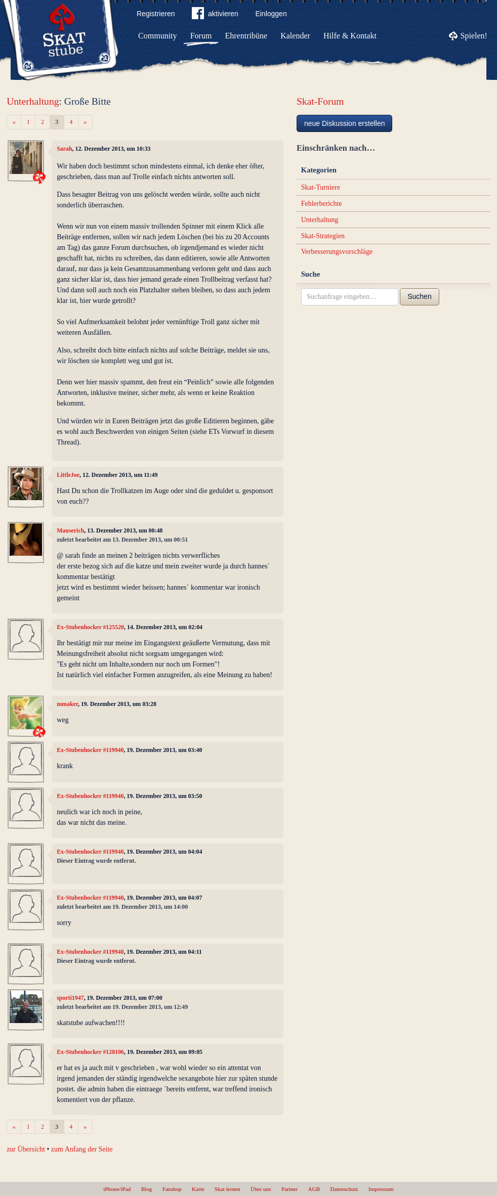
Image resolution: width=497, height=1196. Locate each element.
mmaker (67, 703)
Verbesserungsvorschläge (337, 251)
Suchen (419, 296)
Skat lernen (227, 1189)
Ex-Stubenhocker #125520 (90, 627)
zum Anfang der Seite (82, 1149)
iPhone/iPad (117, 1189)
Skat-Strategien (323, 236)
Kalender (295, 35)
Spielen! (474, 35)
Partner (289, 1189)
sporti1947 (70, 997)
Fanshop (172, 1189)
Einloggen (270, 14)
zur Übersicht (26, 1149)
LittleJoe (68, 474)
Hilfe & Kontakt (350, 35)
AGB (314, 1189)
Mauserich (70, 530)
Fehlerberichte (321, 203)
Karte (198, 1189)
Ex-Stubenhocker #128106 (90, 1051)
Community (157, 35)
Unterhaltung (33, 101)
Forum (201, 35)
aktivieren (215, 15)
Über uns (261, 1189)
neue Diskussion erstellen (344, 123)
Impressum (381, 1189)
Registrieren (156, 14)
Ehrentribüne (246, 35)
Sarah (64, 148)
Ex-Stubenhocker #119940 (90, 750)
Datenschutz (344, 1189)
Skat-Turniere (320, 187)
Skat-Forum (320, 101)
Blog (146, 1189)
